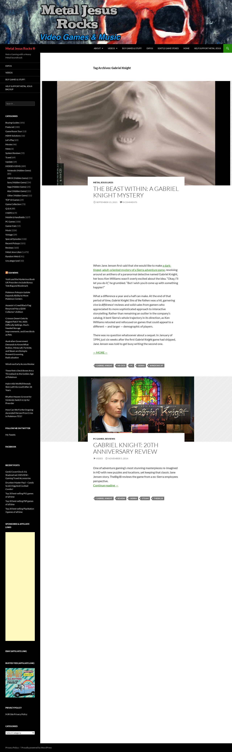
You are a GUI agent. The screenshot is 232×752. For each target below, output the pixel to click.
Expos (150, 48)
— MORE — (100, 352)
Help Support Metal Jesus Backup (18, 87)
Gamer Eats (10, 226)
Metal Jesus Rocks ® (20, 48)
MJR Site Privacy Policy (16, 714)
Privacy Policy (12, 747)
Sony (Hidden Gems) (17, 182)
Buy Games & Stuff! (132, 48)
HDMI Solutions (13, 135)
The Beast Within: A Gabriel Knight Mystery (136, 192)
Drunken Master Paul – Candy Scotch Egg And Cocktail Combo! (19, 485)
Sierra (141, 365)
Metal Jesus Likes (103, 182)
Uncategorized (12, 260)
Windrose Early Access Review (19, 364)
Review (121, 498)
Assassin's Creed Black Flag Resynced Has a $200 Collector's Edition (18, 308)
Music (8, 230)
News (8, 148)
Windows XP (156, 365)
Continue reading (105, 485)
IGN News (13, 273)
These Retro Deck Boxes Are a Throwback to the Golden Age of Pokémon (19, 373)
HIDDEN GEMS (12, 166)
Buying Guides (12, 122)
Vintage (9, 234)
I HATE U (9, 213)
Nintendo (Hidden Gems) (19, 170)
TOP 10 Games (12, 199)
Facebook (10, 447)
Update (9, 161)
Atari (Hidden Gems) (17, 191)
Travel (8, 157)
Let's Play (9, 140)
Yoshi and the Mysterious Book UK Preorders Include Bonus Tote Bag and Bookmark (20, 282)
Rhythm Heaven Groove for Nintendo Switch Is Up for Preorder (18, 400)
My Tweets (10, 434)
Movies (8, 144)
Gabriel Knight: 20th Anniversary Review (125, 448)
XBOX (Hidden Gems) (17, 178)
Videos (111, 48)
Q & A (8, 208)
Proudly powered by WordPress (36, 747)
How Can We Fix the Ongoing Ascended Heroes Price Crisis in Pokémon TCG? (19, 413)
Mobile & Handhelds (15, 217)
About (97, 48)
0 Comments (130, 202)
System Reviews (12, 153)
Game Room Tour (13, 131)
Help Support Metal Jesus (207, 48)
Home (186, 48)
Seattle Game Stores (168, 48)
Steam (145, 498)
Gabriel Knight (104, 365)
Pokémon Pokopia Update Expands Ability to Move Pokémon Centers (17, 295)
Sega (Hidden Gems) (16, 186)
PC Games (98, 438)
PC (131, 365)
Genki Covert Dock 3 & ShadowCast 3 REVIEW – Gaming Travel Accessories (18, 475)
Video (99, 458)
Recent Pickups (12, 243)
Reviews (110, 438)
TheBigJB (158, 498)
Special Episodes (13, 239)
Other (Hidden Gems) (17, 195)
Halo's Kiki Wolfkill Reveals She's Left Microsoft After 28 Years (18, 386)
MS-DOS (121, 365)
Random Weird (12, 256)
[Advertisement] (20, 586)
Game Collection (13, 204)
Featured (9, 127)
